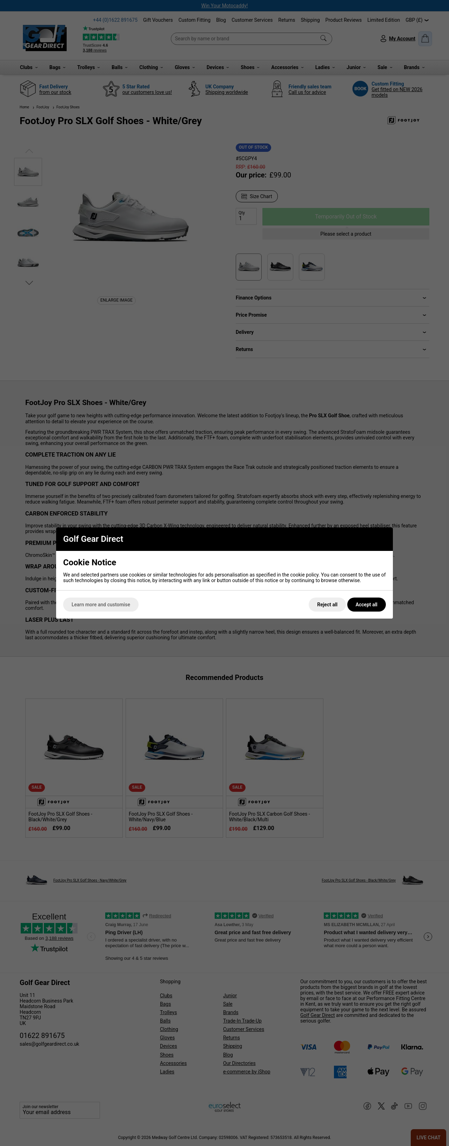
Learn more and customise (101, 604)
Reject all (327, 604)
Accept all (366, 604)
